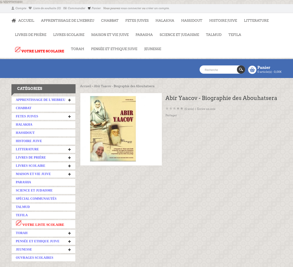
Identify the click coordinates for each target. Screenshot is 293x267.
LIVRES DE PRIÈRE (28, 32)
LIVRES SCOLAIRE (67, 32)
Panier (94, 8)
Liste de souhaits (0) (45, 8)
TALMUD (214, 35)
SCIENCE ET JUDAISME (179, 35)
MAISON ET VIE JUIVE (108, 32)
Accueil (85, 86)
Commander (74, 8)
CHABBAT (109, 21)
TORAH (76, 46)
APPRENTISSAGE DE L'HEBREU (66, 18)
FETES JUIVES (135, 18)
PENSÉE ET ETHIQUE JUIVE (112, 46)
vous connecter (131, 8)
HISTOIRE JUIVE (223, 21)
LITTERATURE (254, 18)
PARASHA (144, 35)
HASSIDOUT (191, 21)
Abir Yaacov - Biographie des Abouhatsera (124, 86)
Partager (171, 115)
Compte (18, 8)
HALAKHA (164, 21)
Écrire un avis (206, 109)
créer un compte (157, 8)
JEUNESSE (151, 46)
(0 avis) (189, 109)
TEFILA (234, 35)
